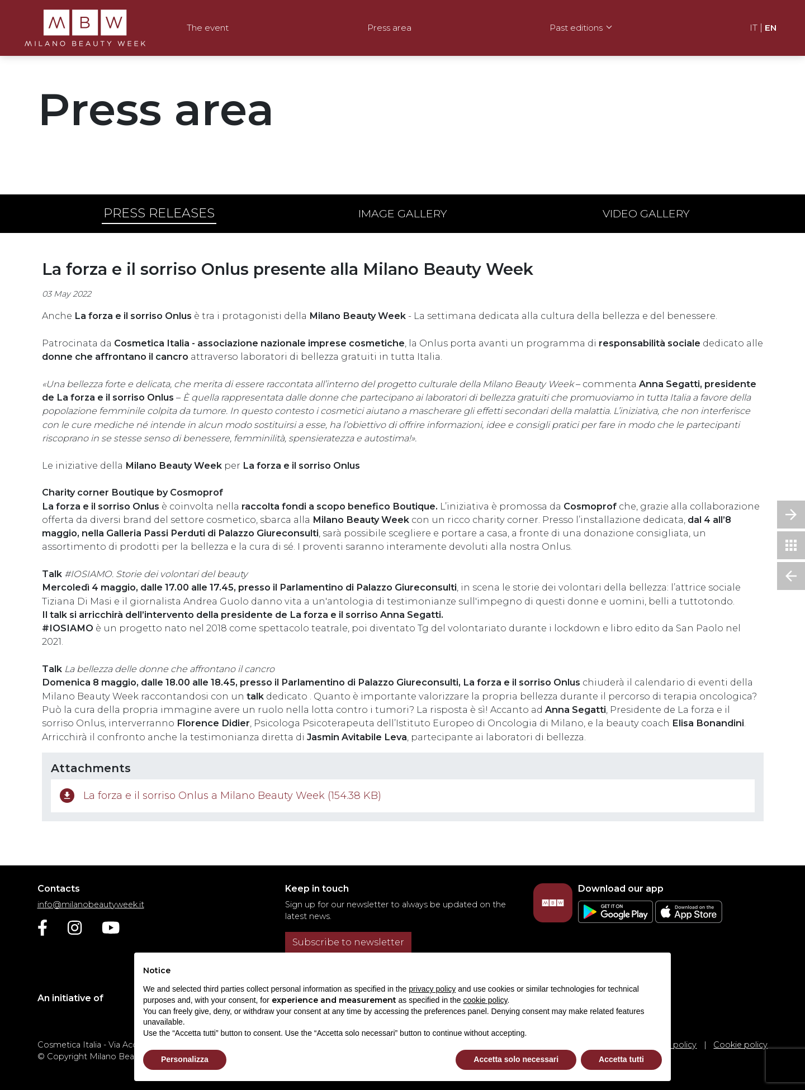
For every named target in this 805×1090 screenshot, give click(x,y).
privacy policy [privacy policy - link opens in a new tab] (432, 988)
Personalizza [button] (185, 1059)
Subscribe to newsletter (348, 942)
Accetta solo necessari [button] (515, 1059)
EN (770, 27)
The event (208, 27)
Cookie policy (740, 1045)
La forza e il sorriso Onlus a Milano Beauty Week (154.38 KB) (220, 798)
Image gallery (402, 213)
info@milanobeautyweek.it (90, 904)
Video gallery (646, 213)
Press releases (159, 213)
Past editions (576, 27)
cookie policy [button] (485, 1000)
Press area (389, 27)
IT (753, 27)
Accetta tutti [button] (621, 1059)
